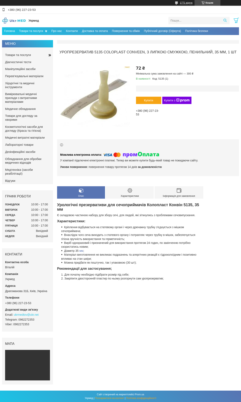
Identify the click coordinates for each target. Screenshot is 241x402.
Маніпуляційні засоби (20, 69)
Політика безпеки (196, 31)
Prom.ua (139, 394)
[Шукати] (225, 20)
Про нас (56, 31)
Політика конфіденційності (141, 398)
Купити (148, 100)
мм (81, 250)
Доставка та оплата (95, 31)
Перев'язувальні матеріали (24, 76)
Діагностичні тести (18, 62)
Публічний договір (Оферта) (162, 31)
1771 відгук (186, 2)
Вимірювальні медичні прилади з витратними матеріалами (21, 97)
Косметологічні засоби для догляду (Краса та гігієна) (24, 128)
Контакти (72, 31)
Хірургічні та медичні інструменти (19, 85)
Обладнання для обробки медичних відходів (23, 160)
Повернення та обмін (126, 31)
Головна (9, 31)
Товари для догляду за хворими (21, 117)
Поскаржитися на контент (109, 398)
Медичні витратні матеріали (25, 137)
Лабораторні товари (19, 144)
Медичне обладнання (20, 109)
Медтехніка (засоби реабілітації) (19, 171)
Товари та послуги (31, 31)
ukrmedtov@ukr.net (26, 314)
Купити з (177, 100)
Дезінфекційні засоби (20, 151)
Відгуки (10, 180)
